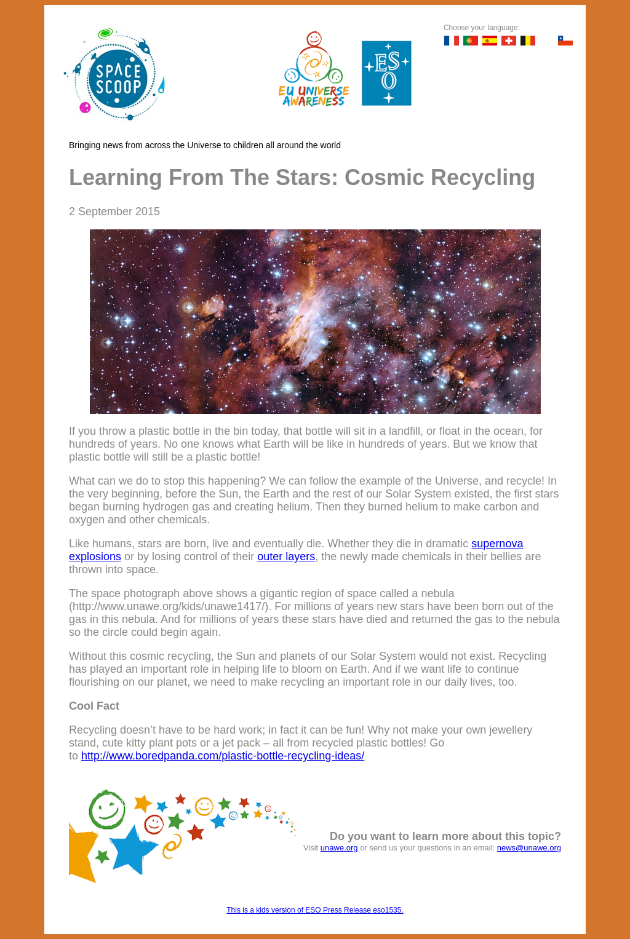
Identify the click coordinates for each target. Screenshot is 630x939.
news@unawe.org (529, 847)
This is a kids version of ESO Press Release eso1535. (314, 910)
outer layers (286, 556)
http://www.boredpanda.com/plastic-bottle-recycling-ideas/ (222, 756)
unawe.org (339, 847)
